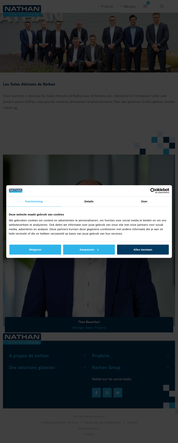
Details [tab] (89, 201)
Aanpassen (89, 249)
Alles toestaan (142, 249)
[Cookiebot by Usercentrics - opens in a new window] (153, 191)
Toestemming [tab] (34, 201)
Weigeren (35, 249)
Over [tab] (144, 201)
